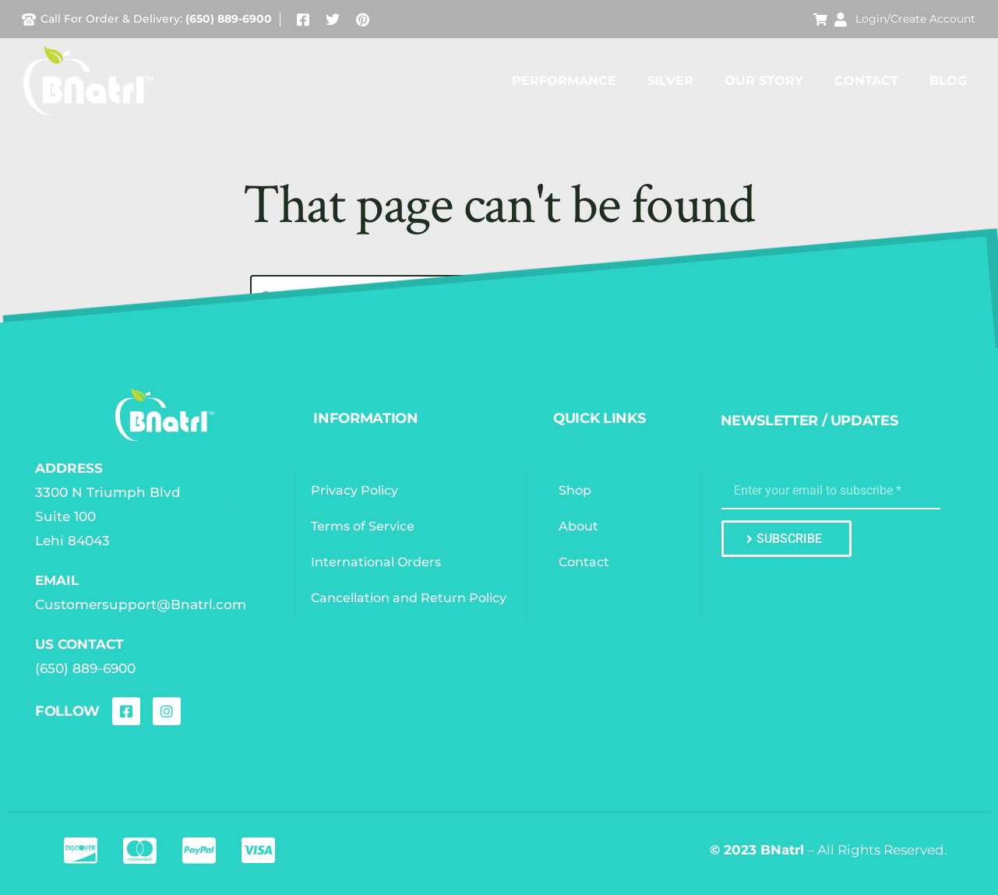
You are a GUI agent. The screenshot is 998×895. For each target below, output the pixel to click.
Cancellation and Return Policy (410, 597)
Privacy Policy (356, 490)
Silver (670, 80)
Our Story (764, 80)
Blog (948, 80)
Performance (564, 80)
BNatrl (782, 850)
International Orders (377, 562)
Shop (576, 490)
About (580, 526)
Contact (866, 80)
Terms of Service (364, 526)
